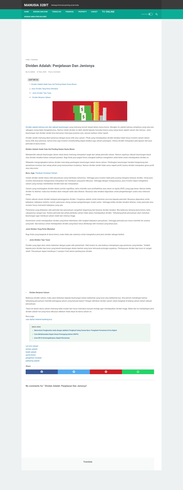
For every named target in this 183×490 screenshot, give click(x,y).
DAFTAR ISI (32, 77)
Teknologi (58, 8)
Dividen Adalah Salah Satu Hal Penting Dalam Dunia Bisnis (53, 82)
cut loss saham (32, 382)
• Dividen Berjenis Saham (40, 95)
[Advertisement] (70, 36)
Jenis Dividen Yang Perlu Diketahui (43, 86)
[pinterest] (81, 407)
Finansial (71, 8)
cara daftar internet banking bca (39, 352)
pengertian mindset (34, 394)
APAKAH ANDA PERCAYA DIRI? (37, 13)
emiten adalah (31, 385)
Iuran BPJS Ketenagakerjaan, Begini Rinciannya (52, 374)
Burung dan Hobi (42, 8)
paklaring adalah (33, 397)
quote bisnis (31, 391)
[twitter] (59, 407)
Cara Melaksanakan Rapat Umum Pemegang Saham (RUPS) (56, 370)
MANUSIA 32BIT (38, 3)
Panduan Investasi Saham (46, 183)
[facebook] (37, 407)
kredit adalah (31, 388)
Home (28, 8)
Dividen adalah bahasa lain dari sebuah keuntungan (47, 125)
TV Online (110, 8)
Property (84, 8)
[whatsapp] (103, 407)
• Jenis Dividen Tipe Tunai (40, 91)
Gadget (96, 8)
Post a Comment (54, 70)
